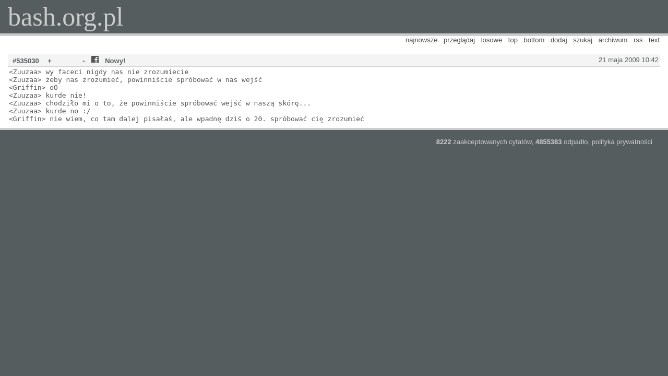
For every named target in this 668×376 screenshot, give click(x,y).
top (513, 40)
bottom (534, 40)
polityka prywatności (622, 142)
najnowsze (421, 40)
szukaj (582, 40)
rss (638, 40)
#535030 (26, 61)
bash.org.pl (65, 16)
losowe (491, 40)
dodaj (559, 40)
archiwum (613, 40)
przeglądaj (459, 40)
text (654, 40)
